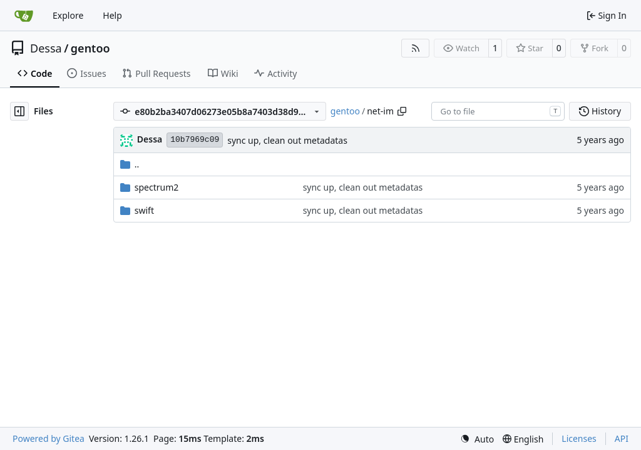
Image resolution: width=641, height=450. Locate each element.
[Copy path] (401, 111)
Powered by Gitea (49, 438)
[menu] (477, 439)
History (600, 111)
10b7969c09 (194, 139)
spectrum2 (157, 187)
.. (130, 164)
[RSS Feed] (415, 48)
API (621, 438)
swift (144, 210)
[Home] (23, 15)
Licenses (579, 438)
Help (112, 15)
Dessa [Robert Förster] (149, 139)
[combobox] (498, 111)
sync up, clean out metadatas (287, 140)
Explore (68, 15)
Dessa (46, 48)
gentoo (90, 48)
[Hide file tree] (19, 111)
